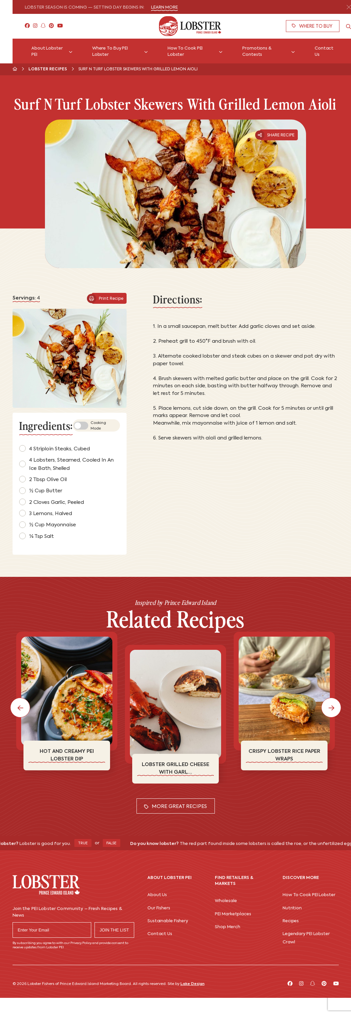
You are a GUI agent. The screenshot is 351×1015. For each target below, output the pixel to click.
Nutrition (292, 908)
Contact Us (159, 934)
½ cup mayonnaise (47, 524)
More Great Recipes (175, 806)
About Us (157, 895)
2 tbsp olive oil (43, 479)
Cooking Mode (90, 426)
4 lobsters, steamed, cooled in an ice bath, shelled (66, 464)
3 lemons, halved (45, 513)
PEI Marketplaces (233, 914)
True (87, 843)
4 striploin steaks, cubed (54, 448)
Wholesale (226, 901)
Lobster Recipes (47, 69)
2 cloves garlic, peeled (51, 502)
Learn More (164, 7)
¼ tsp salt (36, 536)
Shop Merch (227, 927)
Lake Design (192, 984)
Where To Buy (312, 26)
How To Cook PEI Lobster (309, 895)
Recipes (291, 921)
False (115, 843)
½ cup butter (40, 490)
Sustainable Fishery (167, 921)
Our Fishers (158, 908)
